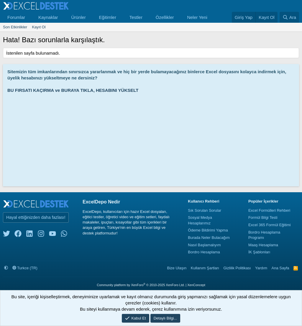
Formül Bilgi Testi (263, 217)
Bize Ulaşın (177, 268)
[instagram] (41, 235)
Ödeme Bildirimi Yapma (208, 230)
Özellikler (165, 17)
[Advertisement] (152, 137)
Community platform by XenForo (141, 285)
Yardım (261, 268)
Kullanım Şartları (205, 268)
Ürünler (78, 17)
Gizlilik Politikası (237, 268)
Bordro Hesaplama (204, 252)
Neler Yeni (197, 17)
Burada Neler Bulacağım (209, 237)
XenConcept (196, 285)
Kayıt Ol (38, 27)
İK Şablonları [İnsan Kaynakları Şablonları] (259, 252)
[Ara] (289, 17)
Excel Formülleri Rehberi (269, 210)
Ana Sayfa (280, 268)
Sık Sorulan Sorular (204, 210)
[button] (30, 17)
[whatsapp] (64, 235)
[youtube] (52, 235)
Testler (135, 17)
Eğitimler (107, 17)
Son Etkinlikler (15, 27)
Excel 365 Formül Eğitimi (269, 225)
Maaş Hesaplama (263, 245)
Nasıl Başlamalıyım (204, 245)
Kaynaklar (48, 17)
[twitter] (6, 235)
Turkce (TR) (24, 268)
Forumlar (16, 17)
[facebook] (18, 235)
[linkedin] (29, 235)
